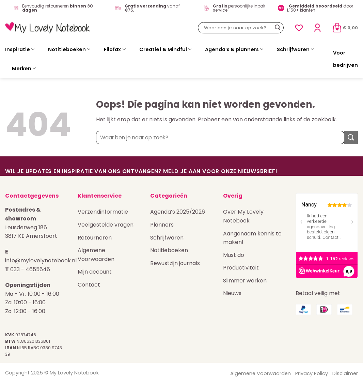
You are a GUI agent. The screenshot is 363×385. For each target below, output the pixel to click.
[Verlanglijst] (299, 27)
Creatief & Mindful (165, 49)
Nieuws (232, 293)
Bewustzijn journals (175, 263)
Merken (24, 68)
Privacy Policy (311, 373)
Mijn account (95, 272)
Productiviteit (241, 268)
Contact (89, 285)
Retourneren (95, 238)
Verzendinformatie (103, 212)
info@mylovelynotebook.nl (41, 260)
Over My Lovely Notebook (243, 216)
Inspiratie (19, 49)
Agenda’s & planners (234, 49)
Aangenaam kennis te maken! (252, 238)
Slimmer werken (245, 280)
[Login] (317, 27)
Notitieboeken (69, 49)
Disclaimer (345, 373)
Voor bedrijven (345, 58)
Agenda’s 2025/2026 (177, 212)
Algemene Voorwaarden (96, 254)
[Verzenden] (277, 28)
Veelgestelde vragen (105, 225)
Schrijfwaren (295, 49)
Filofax (114, 49)
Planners (162, 225)
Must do (233, 255)
